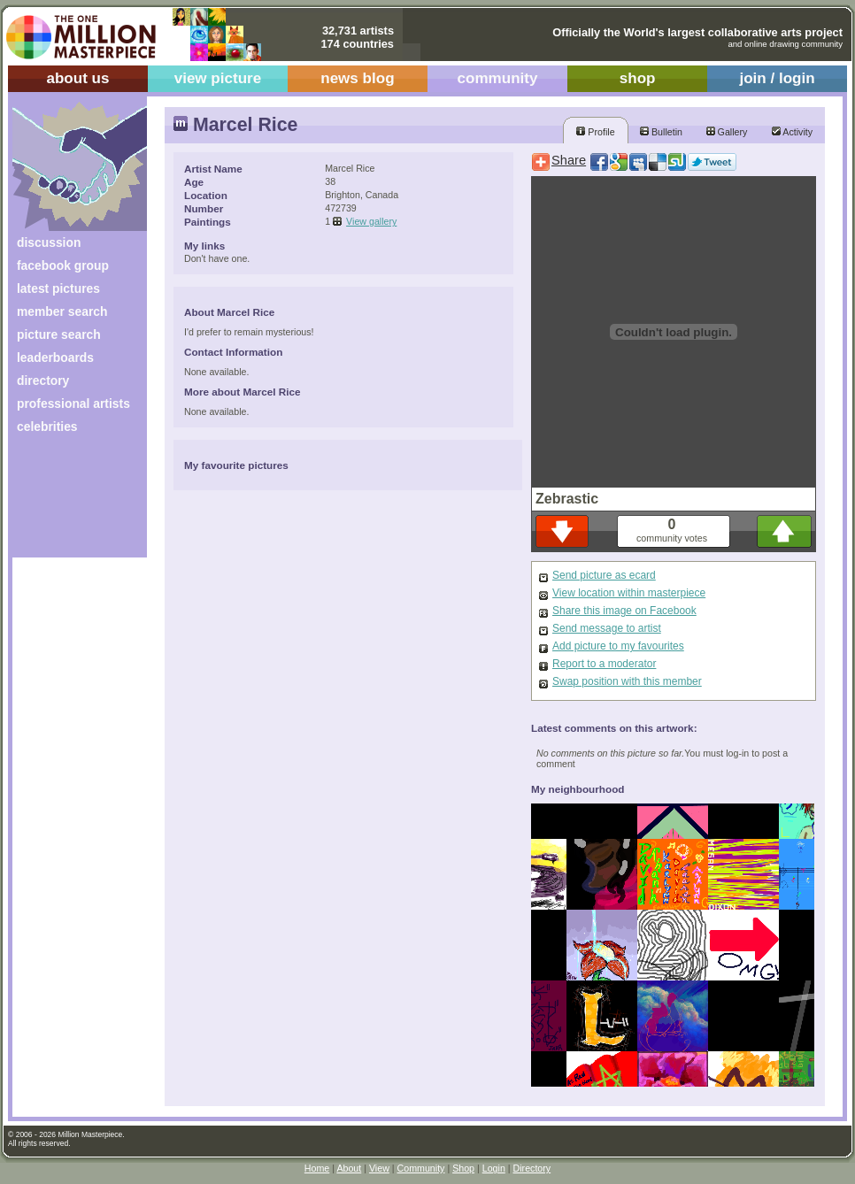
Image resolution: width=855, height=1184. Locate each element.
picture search (59, 334)
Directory (532, 1168)
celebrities (47, 426)
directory (43, 380)
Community (421, 1168)
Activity (792, 132)
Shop (463, 1168)
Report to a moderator (604, 663)
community (498, 78)
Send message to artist (606, 628)
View (379, 1168)
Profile (595, 132)
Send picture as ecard (604, 575)
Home (316, 1168)
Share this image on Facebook (624, 610)
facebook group (63, 265)
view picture (218, 78)
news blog (357, 78)
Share (568, 160)
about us (77, 78)
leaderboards (55, 357)
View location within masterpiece (628, 593)
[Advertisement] (67, 502)
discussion (49, 242)
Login (493, 1168)
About (348, 1168)
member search (62, 311)
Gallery (727, 132)
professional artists (73, 403)
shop (638, 78)
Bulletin (661, 132)
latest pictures (58, 288)
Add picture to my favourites (618, 646)
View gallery (371, 221)
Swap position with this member (627, 681)
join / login (776, 78)
